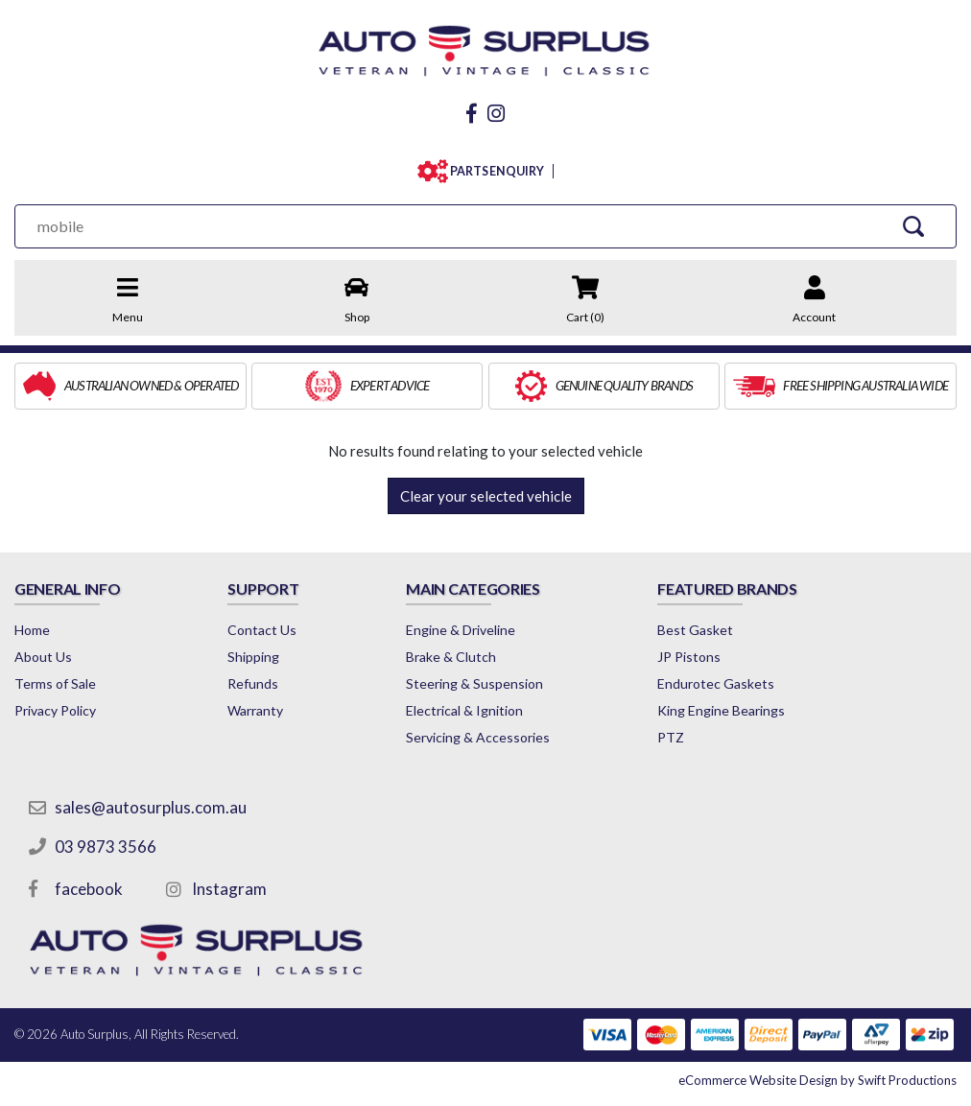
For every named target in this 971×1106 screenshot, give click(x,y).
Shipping (253, 656)
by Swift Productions (817, 1080)
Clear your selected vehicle (486, 496)
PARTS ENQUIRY (492, 171)
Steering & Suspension (474, 683)
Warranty (255, 710)
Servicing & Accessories (478, 737)
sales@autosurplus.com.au (151, 807)
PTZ (670, 737)
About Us (43, 656)
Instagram (229, 889)
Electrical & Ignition (464, 710)
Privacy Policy (55, 710)
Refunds (252, 683)
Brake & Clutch (451, 656)
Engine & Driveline (460, 630)
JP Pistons (689, 656)
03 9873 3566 (105, 846)
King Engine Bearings (721, 710)
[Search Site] (913, 225)
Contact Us (261, 630)
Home (32, 630)
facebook (89, 889)
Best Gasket (695, 630)
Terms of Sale (55, 683)
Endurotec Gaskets (715, 683)
